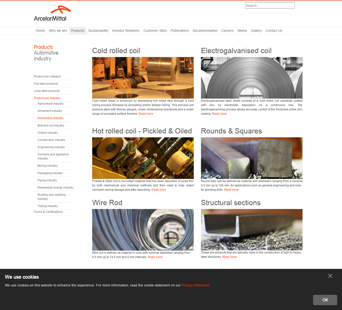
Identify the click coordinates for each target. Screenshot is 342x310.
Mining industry (48, 165)
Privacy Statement (195, 285)
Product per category (47, 76)
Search (294, 6)
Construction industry (51, 140)
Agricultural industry (51, 103)
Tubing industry (48, 206)
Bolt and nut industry (51, 125)
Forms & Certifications (48, 212)
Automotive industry (50, 118)
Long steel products (47, 91)
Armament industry (50, 111)
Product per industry (47, 98)
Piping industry (47, 180)
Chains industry (48, 132)
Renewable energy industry (56, 187)
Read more (146, 113)
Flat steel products (46, 83)
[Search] (270, 5)
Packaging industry (50, 173)
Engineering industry (51, 147)
